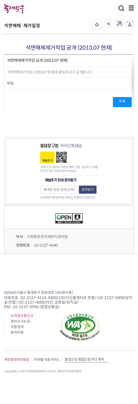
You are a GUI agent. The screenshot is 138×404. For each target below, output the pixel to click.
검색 (119, 11)
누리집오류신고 (22, 315)
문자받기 (88, 189)
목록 (122, 101)
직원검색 (17, 327)
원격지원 (17, 332)
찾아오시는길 (20, 321)
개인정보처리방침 (16, 359)
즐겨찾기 (97, 25)
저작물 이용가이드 (46, 359)
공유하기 (109, 24)
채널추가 (47, 160)
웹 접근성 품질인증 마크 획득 (84, 359)
